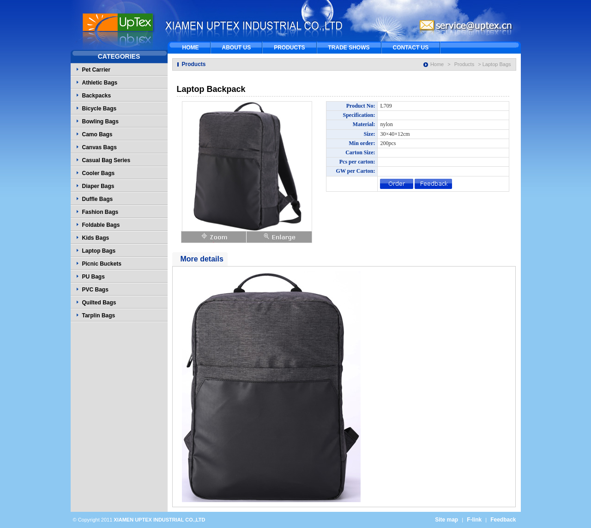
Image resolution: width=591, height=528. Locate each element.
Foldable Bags (101, 225)
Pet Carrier (96, 70)
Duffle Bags (97, 199)
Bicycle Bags (99, 108)
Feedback (503, 519)
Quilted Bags (99, 302)
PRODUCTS (289, 47)
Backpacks (96, 95)
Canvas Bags (99, 147)
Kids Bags (95, 238)
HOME (190, 47)
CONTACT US (411, 47)
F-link (474, 519)
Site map (446, 519)
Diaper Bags (98, 186)
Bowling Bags (100, 121)
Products (464, 64)
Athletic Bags (100, 82)
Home (437, 64)
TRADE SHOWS (349, 47)
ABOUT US (236, 47)
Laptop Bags (99, 251)
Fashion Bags (100, 212)
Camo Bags (97, 134)
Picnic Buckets (101, 264)
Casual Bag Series (106, 160)
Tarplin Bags (98, 315)
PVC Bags (95, 289)
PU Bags (93, 276)
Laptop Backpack (211, 89)
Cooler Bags (98, 173)
